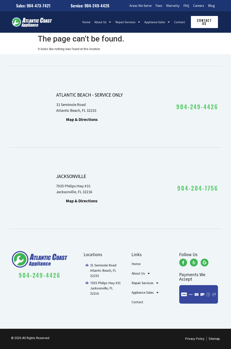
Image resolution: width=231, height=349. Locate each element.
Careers (198, 6)
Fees (158, 6)
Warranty (172, 6)
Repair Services (128, 22)
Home (86, 22)
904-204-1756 (197, 188)
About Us (103, 22)
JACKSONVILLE (71, 176)
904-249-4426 (197, 106)
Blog (211, 6)
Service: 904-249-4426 (90, 6)
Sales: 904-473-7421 (33, 6)
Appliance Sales (157, 22)
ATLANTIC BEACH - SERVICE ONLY (89, 95)
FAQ (186, 6)
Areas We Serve (140, 6)
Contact (179, 22)
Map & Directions (82, 119)
